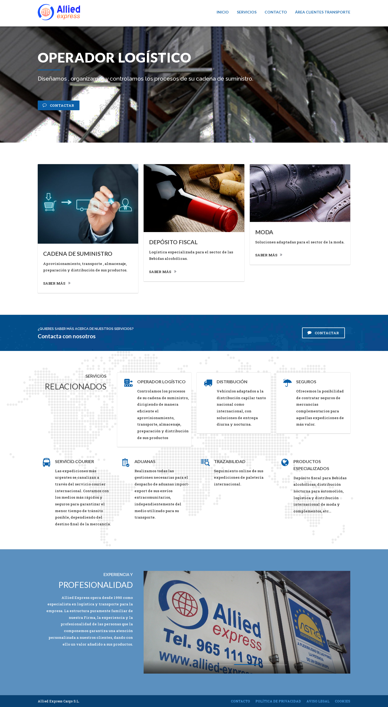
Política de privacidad (278, 701)
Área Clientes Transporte (322, 12)
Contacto (276, 12)
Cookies (342, 701)
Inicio (223, 12)
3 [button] (274, 665)
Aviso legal (318, 701)
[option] (247, 622)
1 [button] (220, 666)
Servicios (247, 12)
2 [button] (247, 666)
